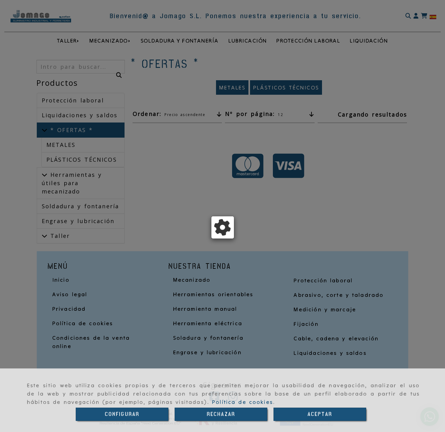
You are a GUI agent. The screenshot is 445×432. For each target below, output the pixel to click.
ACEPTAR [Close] (319, 414)
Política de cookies (242, 401)
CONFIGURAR (122, 414)
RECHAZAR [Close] (221, 414)
